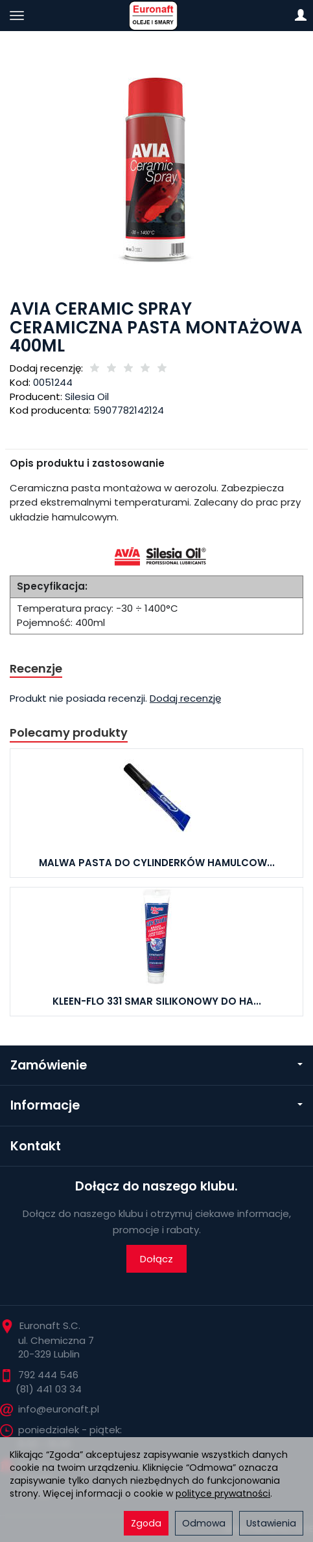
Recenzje (36, 668)
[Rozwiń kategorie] (17, 15)
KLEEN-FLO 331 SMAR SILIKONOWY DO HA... (156, 1001)
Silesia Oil (87, 396)
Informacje (156, 1105)
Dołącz (156, 1259)
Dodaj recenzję (185, 698)
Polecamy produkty (69, 732)
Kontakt (35, 1146)
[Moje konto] (300, 15)
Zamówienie (156, 1065)
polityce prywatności (223, 1493)
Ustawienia (271, 1523)
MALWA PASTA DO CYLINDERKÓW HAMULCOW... (157, 862)
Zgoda (146, 1523)
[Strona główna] (156, 15)
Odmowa (204, 1523)
